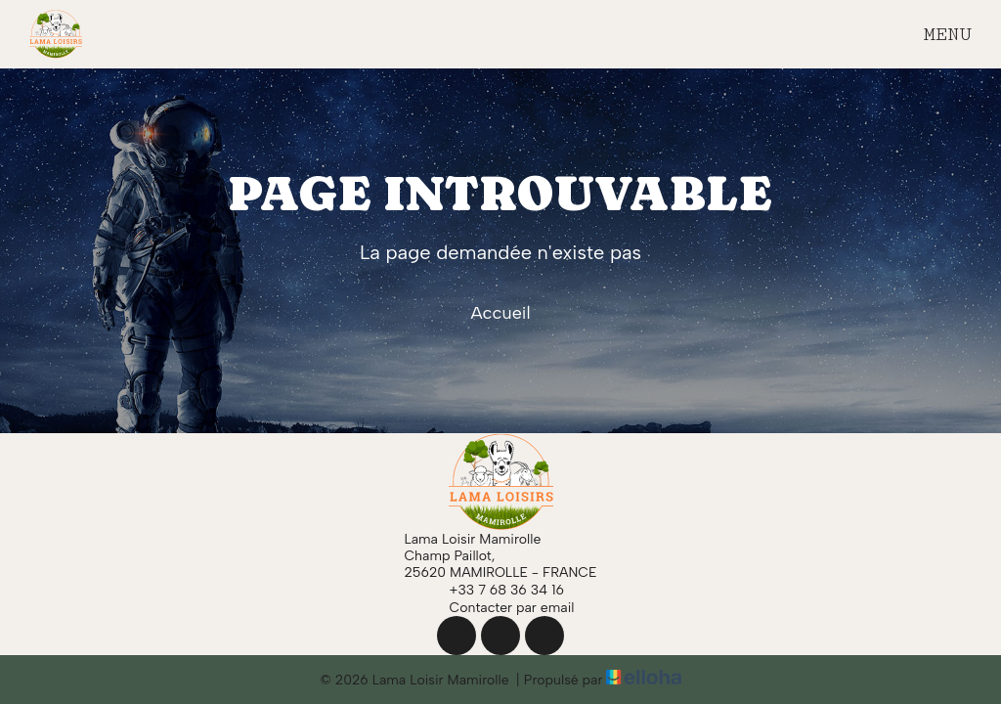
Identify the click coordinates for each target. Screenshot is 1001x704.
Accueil (500, 313)
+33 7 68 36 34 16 (495, 589)
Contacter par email (501, 607)
